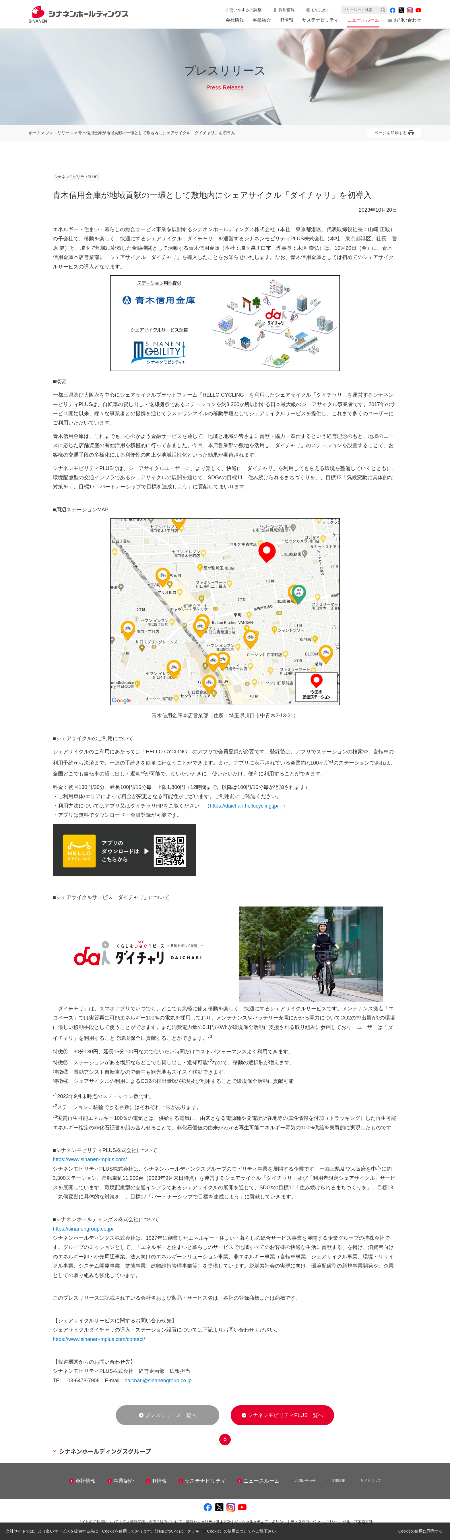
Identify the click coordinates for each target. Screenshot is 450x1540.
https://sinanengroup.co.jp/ (83, 1229)
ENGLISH (320, 10)
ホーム (35, 132)
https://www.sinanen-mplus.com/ (90, 1159)
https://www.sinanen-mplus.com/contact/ (99, 1339)
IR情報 (286, 19)
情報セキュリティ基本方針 (208, 1521)
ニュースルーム (363, 19)
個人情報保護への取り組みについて (152, 1521)
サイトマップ (370, 1481)
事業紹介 (262, 19)
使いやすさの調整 (245, 9)
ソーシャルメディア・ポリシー (260, 1521)
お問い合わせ (407, 19)
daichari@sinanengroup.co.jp (158, 1380)
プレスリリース (59, 132)
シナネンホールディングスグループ (102, 1451)
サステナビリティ (320, 19)
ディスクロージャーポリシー (314, 1521)
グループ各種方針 (358, 1521)
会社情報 (235, 19)
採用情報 (287, 9)
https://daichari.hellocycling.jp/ (244, 806)
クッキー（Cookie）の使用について (219, 1531)
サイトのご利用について (98, 1521)
